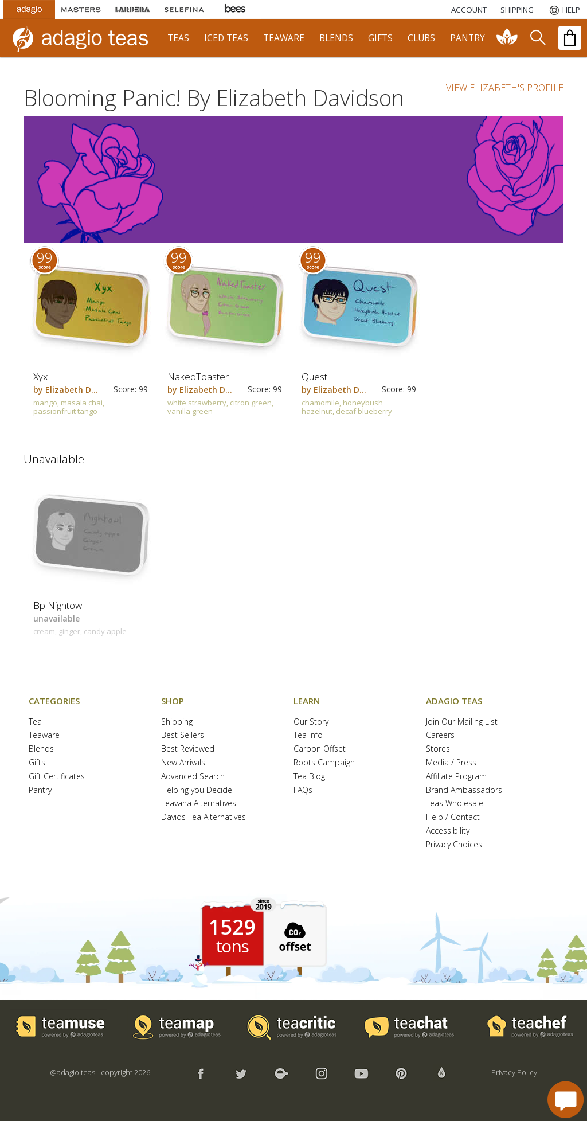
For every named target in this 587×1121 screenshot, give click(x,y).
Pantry (40, 790)
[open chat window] (565, 1099)
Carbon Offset (320, 749)
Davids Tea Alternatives (203, 817)
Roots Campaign (324, 763)
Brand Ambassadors (464, 790)
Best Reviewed (187, 749)
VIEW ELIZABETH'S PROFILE (504, 87)
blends (336, 38)
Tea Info (308, 735)
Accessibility (447, 831)
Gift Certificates (57, 777)
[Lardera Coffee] (132, 9)
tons (232, 946)
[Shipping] (517, 10)
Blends (41, 749)
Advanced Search (193, 777)
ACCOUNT (469, 10)
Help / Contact (453, 817)
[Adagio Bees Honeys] (235, 9)
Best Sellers (182, 735)
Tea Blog (309, 777)
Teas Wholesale (454, 803)
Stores (438, 749)
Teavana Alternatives (198, 803)
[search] (537, 38)
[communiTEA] (507, 38)
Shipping (177, 722)
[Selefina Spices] (184, 9)
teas (178, 38)
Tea (35, 722)
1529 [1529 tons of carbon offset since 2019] (232, 927)
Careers (440, 735)
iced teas (226, 38)
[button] (293, 935)
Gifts (37, 763)
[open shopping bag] (569, 38)
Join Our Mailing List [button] (462, 722)
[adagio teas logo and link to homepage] (85, 38)
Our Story (311, 722)
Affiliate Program (456, 777)
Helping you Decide (196, 790)
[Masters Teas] (81, 9)
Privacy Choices (454, 845)
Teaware (44, 735)
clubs (421, 38)
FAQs (303, 790)
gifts (380, 38)
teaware (283, 38)
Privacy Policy (514, 1072)
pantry (467, 38)
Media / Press (451, 763)
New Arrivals (183, 763)
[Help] (564, 9)
